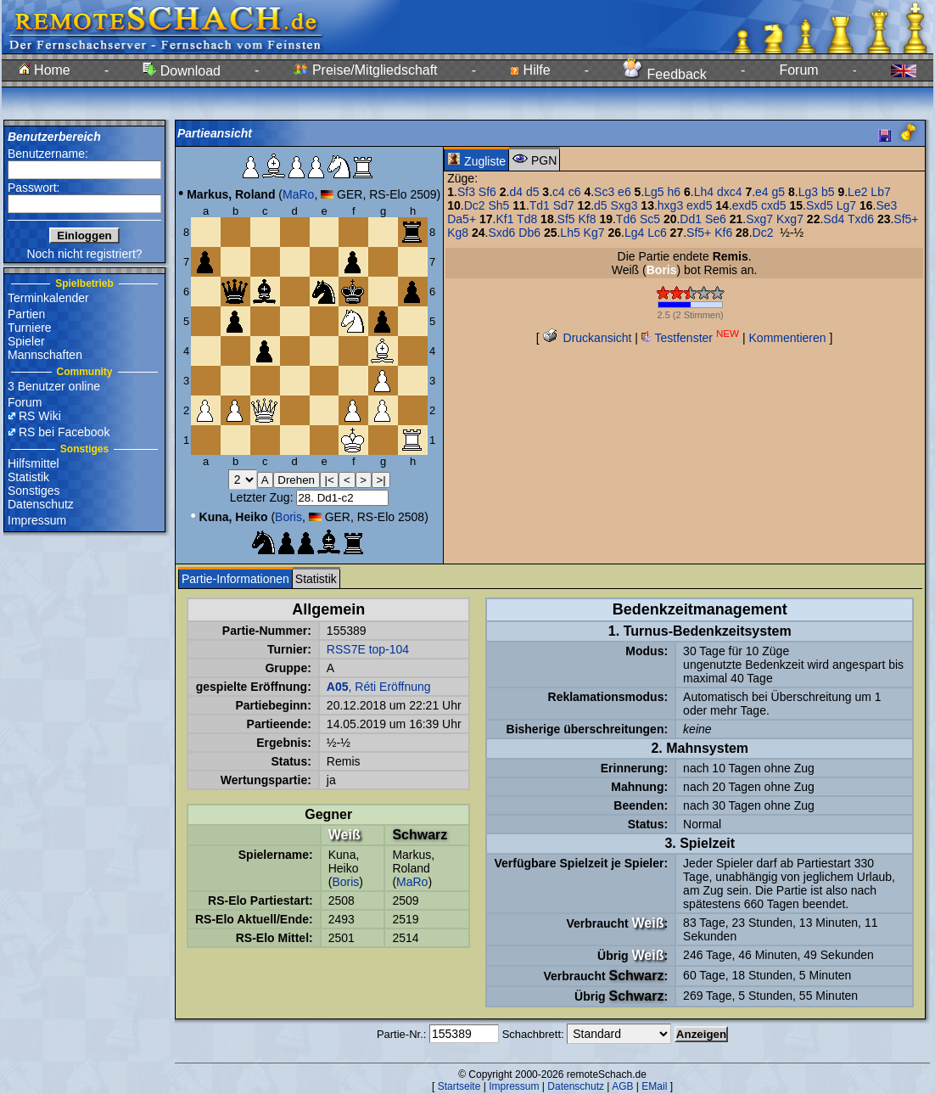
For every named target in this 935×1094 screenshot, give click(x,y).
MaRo (298, 194)
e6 (624, 192)
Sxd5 (819, 205)
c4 (558, 192)
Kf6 (723, 232)
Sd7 (563, 205)
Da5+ (461, 219)
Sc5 (650, 219)
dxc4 (729, 192)
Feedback (665, 74)
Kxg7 (789, 219)
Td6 (626, 219)
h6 (674, 192)
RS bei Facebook (64, 432)
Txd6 (861, 219)
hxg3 (670, 205)
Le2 (857, 192)
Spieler (26, 341)
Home (44, 70)
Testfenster (690, 338)
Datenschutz (41, 504)
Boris (288, 517)
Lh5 (569, 232)
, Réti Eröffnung (379, 686)
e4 (762, 192)
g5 (779, 192)
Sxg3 (624, 205)
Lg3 (808, 192)
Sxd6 (502, 232)
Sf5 (566, 219)
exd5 (699, 205)
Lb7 (880, 192)
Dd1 (691, 219)
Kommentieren (787, 338)
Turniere (30, 327)
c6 (574, 192)
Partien (26, 314)
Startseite (459, 1086)
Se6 (715, 219)
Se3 (887, 205)
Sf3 (466, 192)
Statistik (28, 477)
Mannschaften (45, 355)
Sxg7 (759, 219)
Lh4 (704, 192)
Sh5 (498, 205)
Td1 (539, 205)
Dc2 (474, 205)
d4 (516, 192)
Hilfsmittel (33, 463)
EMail (654, 1086)
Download (182, 71)
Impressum (37, 520)
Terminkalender (48, 298)
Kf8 (587, 219)
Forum (798, 70)
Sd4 (833, 219)
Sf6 (487, 192)
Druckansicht (587, 338)
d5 (533, 192)
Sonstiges (33, 490)
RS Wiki (40, 416)
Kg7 (594, 232)
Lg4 (634, 232)
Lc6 (657, 232)
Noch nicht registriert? (84, 254)
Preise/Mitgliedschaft (366, 70)
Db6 (529, 232)
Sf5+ (905, 219)
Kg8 (457, 232)
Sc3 (604, 192)
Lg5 (653, 192)
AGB (622, 1086)
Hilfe (530, 70)
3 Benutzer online (54, 386)
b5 (828, 192)
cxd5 (774, 205)
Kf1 (504, 219)
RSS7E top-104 (368, 649)
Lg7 (846, 205)
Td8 (527, 219)
